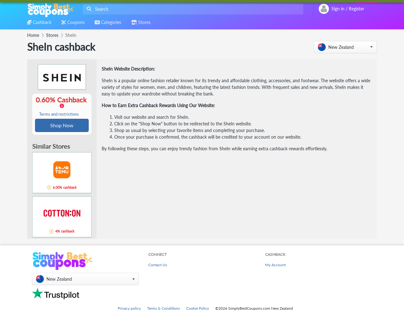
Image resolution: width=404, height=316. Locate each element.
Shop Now (62, 126)
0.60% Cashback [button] (61, 106)
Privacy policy (129, 308)
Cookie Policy (197, 308)
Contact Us (157, 265)
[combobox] (191, 9)
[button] (345, 47)
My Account (275, 265)
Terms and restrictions (59, 114)
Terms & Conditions (163, 308)
